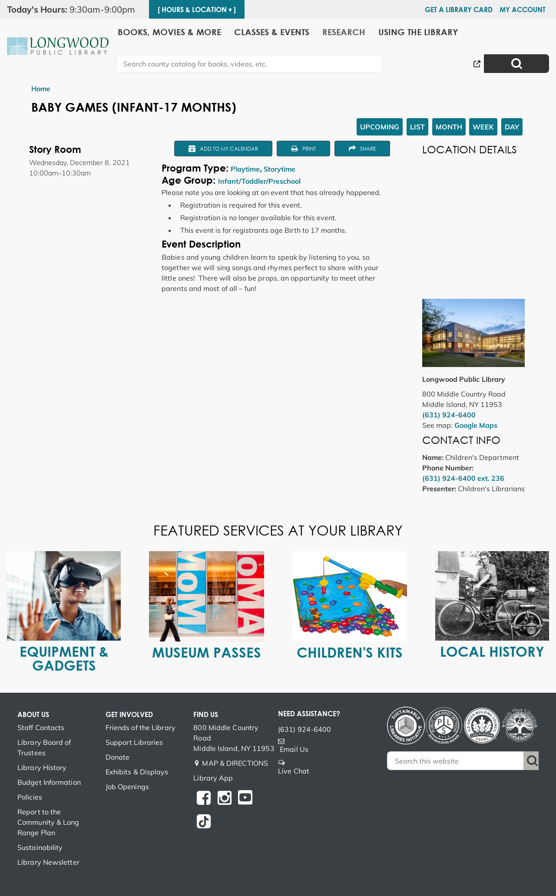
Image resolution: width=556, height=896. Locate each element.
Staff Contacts (40, 727)
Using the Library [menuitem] (418, 31)
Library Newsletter (48, 862)
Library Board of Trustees (44, 747)
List (417, 126)
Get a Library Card (459, 9)
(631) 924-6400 (449, 414)
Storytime (279, 169)
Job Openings (127, 786)
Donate (118, 757)
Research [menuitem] (343, 31)
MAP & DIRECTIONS (235, 763)
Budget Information (49, 782)
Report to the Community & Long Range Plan (48, 822)
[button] (74, 9)
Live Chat (293, 771)
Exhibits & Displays (137, 771)
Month (449, 126)
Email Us (294, 749)
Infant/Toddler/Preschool (259, 181)
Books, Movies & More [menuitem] (169, 31)
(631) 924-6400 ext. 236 (463, 478)
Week (483, 126)
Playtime (245, 169)
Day (512, 126)
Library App (213, 778)
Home (40, 88)
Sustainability (40, 847)
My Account (523, 9)
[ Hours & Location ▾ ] (197, 9)
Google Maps (475, 425)
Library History (42, 767)
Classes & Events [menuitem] (271, 31)
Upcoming (379, 126)
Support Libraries (134, 742)
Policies (29, 797)
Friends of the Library (140, 727)
